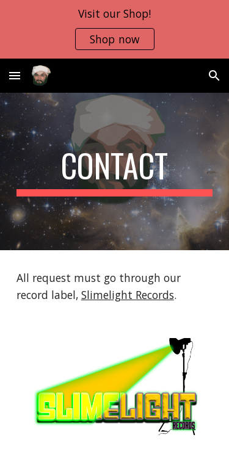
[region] (114, 29)
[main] (115, 171)
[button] (14, 75)
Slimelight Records (127, 294)
